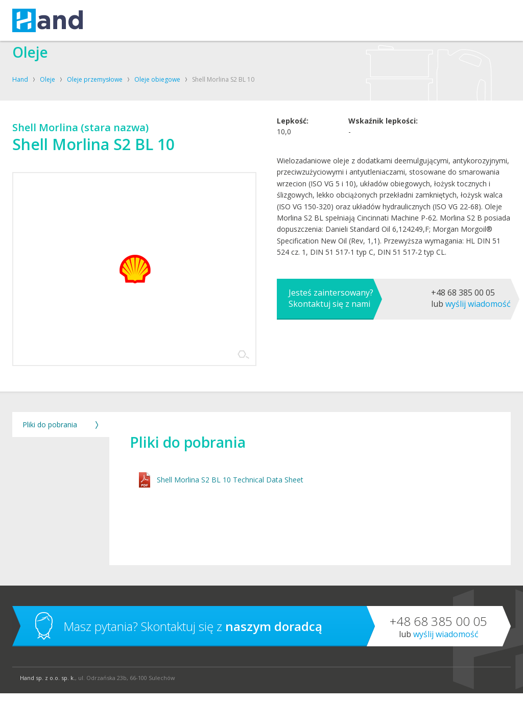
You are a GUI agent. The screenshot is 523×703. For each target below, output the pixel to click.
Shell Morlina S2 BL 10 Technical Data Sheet (231, 490)
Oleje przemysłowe (95, 79)
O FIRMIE (240, 20)
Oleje (47, 79)
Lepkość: (292, 177)
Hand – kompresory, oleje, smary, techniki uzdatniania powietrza (47, 20)
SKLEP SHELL (322, 20)
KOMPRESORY (164, 20)
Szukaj (492, 20)
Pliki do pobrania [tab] (49, 434)
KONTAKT (278, 20)
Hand (20, 79)
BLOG (360, 20)
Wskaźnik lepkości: (383, 177)
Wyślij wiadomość (478, 360)
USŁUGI (118, 20)
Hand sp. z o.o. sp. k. (47, 687)
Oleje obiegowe (157, 79)
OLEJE (207, 20)
